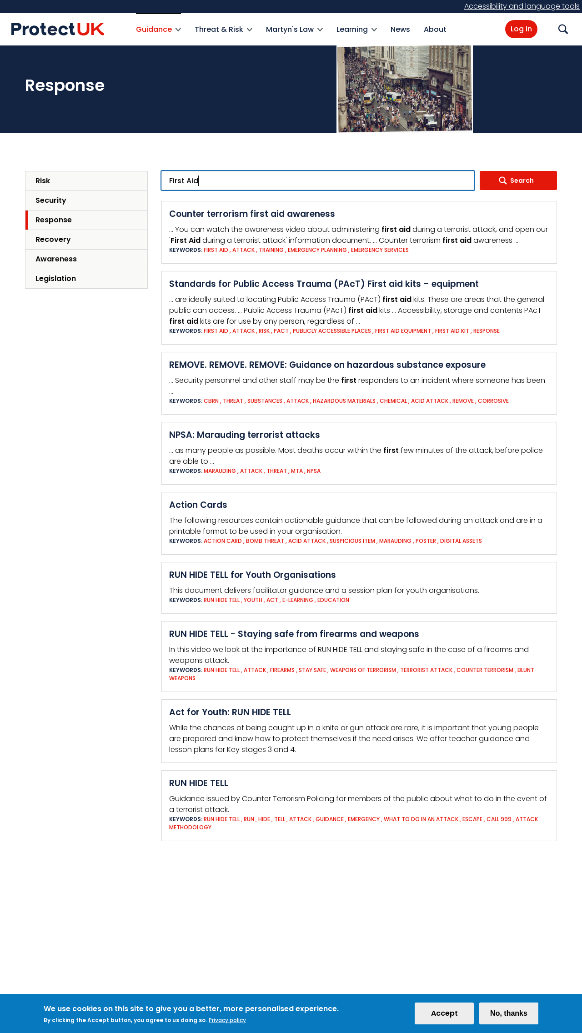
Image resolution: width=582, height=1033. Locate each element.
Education (333, 600)
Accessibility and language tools (522, 6)
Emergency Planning (317, 250)
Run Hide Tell (222, 600)
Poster (426, 541)
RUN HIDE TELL (198, 783)
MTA (297, 471)
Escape (472, 819)
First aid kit (452, 331)
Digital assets (461, 541)
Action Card (223, 541)
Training (271, 250)
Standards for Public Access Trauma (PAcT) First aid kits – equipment (324, 284)
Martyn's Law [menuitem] (294, 34)
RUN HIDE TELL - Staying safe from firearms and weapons (294, 634)
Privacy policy (227, 1022)
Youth (253, 600)
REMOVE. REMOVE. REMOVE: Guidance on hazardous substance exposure (327, 365)
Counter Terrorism (485, 670)
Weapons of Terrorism (363, 670)
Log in (521, 29)
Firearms (282, 670)
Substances (264, 401)
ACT (272, 600)
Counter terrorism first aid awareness (252, 214)
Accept (444, 1015)
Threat (233, 401)
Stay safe (312, 670)
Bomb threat (265, 541)
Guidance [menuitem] (158, 34)
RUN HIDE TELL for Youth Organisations (252, 575)
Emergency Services (380, 250)
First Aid (216, 250)
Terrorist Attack (426, 670)
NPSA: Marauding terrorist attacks (244, 435)
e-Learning (297, 600)
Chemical (393, 401)
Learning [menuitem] (356, 34)
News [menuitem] (400, 29)
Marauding (220, 471)
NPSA (314, 471)
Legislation (55, 278)
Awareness (56, 259)
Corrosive (493, 401)
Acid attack (429, 401)
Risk (42, 181)
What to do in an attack (421, 819)
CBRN (211, 401)
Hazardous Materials (344, 401)
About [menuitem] (435, 29)
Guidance (330, 819)
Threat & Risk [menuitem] (223, 34)
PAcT (281, 331)
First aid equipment (403, 331)
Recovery (53, 239)
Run (249, 819)
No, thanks (508, 1015)
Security (50, 200)
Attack (243, 250)
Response (53, 220)
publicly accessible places (332, 331)
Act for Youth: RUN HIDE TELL (230, 712)
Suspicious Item (352, 541)
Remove (463, 401)
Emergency (364, 819)
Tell (279, 819)
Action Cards (198, 505)
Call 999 (499, 819)
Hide (264, 819)
